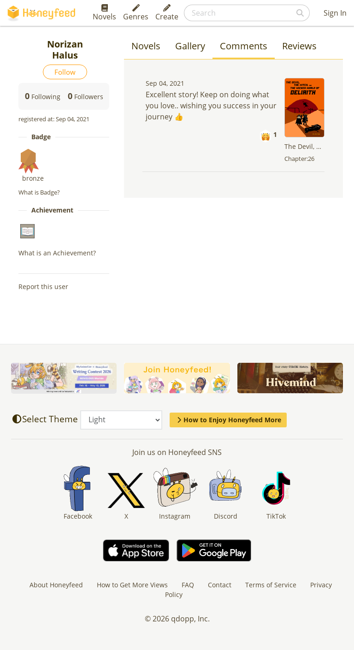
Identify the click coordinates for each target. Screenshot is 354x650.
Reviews (299, 46)
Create (166, 13)
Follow (65, 72)
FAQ (188, 584)
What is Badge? (39, 192)
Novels (104, 13)
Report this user (43, 286)
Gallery (190, 46)
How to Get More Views (132, 584)
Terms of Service (270, 584)
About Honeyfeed (56, 584)
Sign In (335, 13)
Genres (135, 13)
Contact (219, 584)
